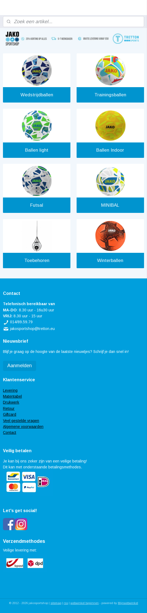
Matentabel (12, 396)
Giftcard (9, 414)
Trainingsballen (110, 94)
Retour (9, 408)
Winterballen (110, 260)
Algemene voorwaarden (23, 426)
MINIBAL (110, 205)
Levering (10, 390)
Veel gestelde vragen (21, 420)
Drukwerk (11, 402)
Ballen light (36, 150)
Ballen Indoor (110, 150)
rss (66, 603)
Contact (9, 432)
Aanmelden (19, 365)
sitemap (55, 603)
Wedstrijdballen (36, 94)
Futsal (36, 205)
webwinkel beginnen (84, 603)
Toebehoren (36, 260)
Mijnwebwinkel (128, 603)
